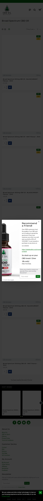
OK (40, 492)
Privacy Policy (6, 496)
